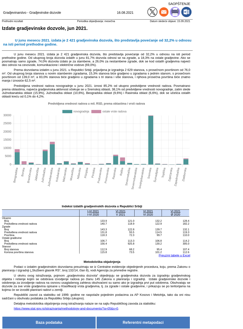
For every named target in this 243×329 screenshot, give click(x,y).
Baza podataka (49, 322)
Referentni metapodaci (143, 322)
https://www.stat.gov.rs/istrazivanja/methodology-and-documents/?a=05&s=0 (66, 308)
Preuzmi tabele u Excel (174, 255)
